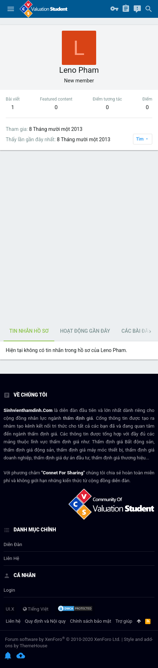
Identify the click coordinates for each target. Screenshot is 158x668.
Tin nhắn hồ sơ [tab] (29, 331)
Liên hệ (11, 558)
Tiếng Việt (36, 609)
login (9, 590)
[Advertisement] (79, 236)
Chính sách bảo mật (90, 621)
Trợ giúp (123, 621)
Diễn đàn (13, 544)
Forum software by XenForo (62, 639)
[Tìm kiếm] (148, 9)
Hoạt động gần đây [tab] (85, 331)
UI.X (10, 609)
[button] (11, 9)
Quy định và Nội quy (45, 621)
